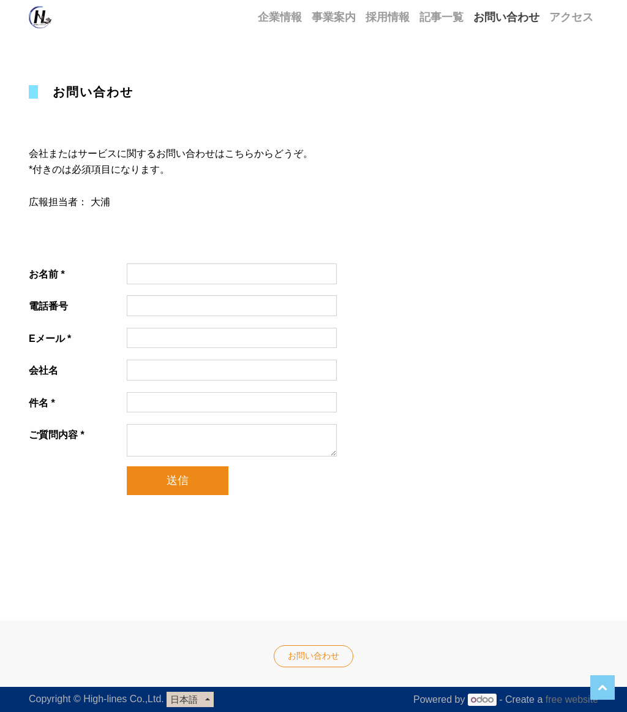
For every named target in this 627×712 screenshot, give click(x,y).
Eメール (47, 338)
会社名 (43, 370)
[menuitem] (280, 16)
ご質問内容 (53, 435)
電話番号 (48, 306)
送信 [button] (178, 480)
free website (572, 699)
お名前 (43, 274)
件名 (38, 403)
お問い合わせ (313, 656)
